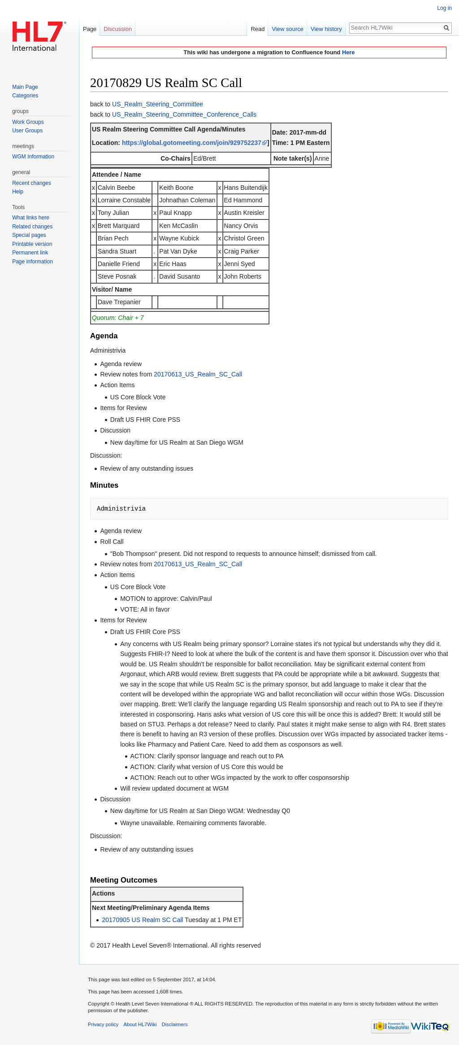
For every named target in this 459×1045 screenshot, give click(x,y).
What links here (30, 217)
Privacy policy (103, 1024)
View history (326, 29)
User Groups (27, 130)
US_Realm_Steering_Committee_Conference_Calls (184, 114)
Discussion (118, 29)
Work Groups (27, 122)
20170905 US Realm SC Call (142, 919)
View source (287, 29)
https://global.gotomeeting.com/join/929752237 (191, 142)
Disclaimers (175, 1024)
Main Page (25, 87)
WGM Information (33, 156)
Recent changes (31, 183)
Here (348, 52)
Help (17, 191)
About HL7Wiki (140, 1024)
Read (257, 29)
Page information (32, 261)
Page (89, 29)
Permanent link (30, 252)
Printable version (32, 244)
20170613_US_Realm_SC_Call (198, 374)
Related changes (32, 226)
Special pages (29, 235)
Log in (444, 8)
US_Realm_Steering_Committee (157, 104)
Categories (25, 95)
